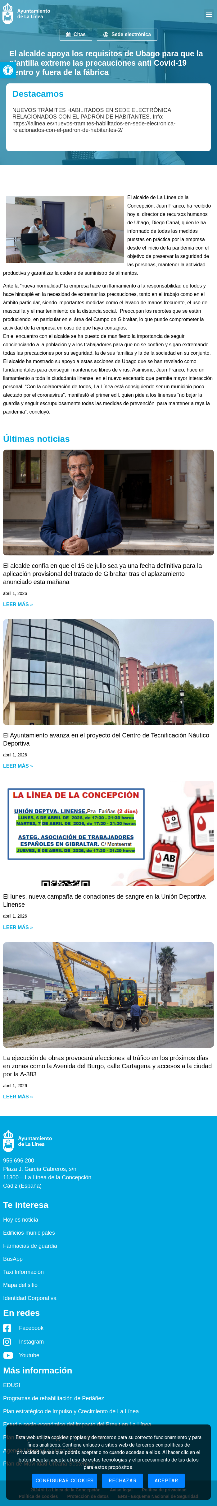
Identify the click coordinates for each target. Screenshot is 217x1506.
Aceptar (166, 1481)
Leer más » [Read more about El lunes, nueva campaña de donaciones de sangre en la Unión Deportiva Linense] (18, 927)
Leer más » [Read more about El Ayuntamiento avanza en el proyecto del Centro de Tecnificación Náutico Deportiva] (18, 766)
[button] (8, 70)
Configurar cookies (65, 1481)
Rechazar (123, 1481)
